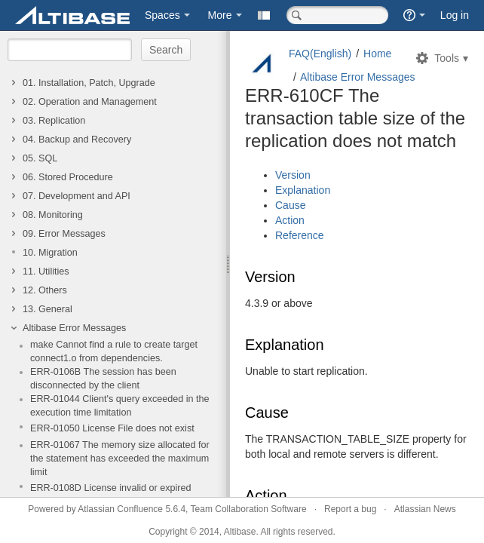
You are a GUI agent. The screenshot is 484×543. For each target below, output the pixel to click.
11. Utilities (46, 271)
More (220, 15)
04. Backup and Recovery (77, 139)
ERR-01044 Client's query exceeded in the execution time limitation (120, 406)
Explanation (302, 190)
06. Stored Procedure (68, 177)
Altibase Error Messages (74, 328)
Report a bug (350, 509)
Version (293, 175)
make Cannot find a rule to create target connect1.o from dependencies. (114, 351)
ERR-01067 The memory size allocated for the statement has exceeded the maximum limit (120, 458)
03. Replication (54, 120)
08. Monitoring (53, 215)
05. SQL (40, 158)
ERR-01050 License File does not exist (112, 428)
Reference (299, 235)
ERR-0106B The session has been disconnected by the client (103, 379)
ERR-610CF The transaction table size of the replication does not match (355, 118)
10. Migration (50, 252)
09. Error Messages (64, 234)
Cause (290, 205)
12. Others (45, 290)
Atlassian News (425, 509)
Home (377, 54)
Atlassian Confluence (120, 509)
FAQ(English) (320, 54)
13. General (47, 309)
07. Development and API (76, 196)
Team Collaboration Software (249, 509)
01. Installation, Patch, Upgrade (89, 83)
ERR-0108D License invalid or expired (110, 488)
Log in (454, 15)
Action (290, 220)
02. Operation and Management (90, 102)
